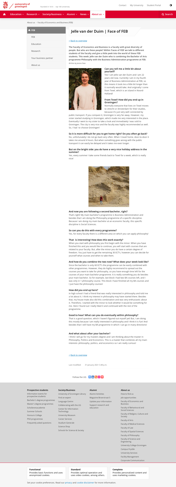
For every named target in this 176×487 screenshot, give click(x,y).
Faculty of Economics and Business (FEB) (55, 22)
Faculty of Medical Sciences (132, 424)
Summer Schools (34, 411)
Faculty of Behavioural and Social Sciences (132, 409)
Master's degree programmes (40, 404)
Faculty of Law (127, 428)
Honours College (34, 415)
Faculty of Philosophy (130, 435)
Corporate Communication (132, 460)
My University (136, 5)
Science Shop (64, 426)
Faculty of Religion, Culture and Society (134, 415)
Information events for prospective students (37, 395)
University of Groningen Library (72, 394)
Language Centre (65, 401)
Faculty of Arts (127, 420)
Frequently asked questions (39, 423)
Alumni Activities (97, 394)
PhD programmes (35, 419)
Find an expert (64, 397)
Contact (122, 5)
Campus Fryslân (128, 449)
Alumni (93, 390)
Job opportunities (128, 397)
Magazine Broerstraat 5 (100, 397)
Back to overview (79, 40)
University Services (129, 453)
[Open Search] (167, 14)
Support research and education (99, 406)
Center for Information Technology (68, 410)
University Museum (66, 415)
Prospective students (37, 390)
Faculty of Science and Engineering (130, 440)
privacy (68, 482)
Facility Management (130, 456)
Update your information (101, 401)
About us (31, 22)
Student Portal (154, 5)
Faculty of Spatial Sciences (132, 431)
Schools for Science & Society (71, 430)
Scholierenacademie (36, 407)
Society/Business (66, 390)
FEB (33, 30)
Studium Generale (66, 423)
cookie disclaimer (85, 482)
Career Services (65, 419)
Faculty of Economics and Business (132, 402)
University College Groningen (133, 445)
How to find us (127, 394)
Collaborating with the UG (69, 405)
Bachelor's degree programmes (41, 400)
